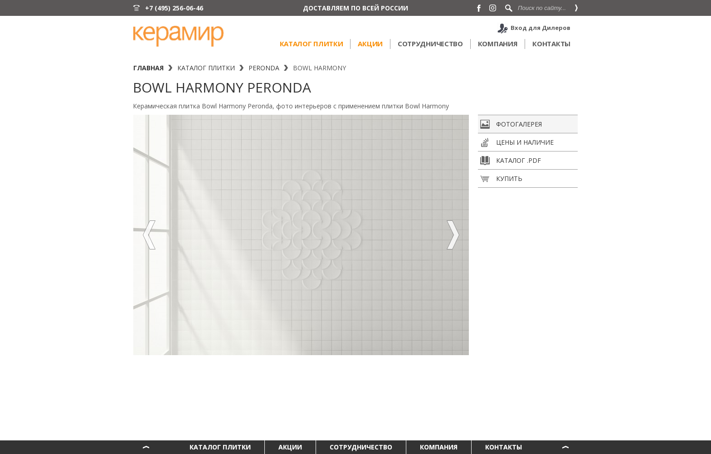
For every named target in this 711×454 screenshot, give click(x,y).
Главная (148, 67)
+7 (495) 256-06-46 (174, 8)
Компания (498, 43)
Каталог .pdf (510, 160)
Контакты (551, 43)
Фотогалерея (511, 124)
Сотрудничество (430, 43)
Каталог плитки (311, 43)
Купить (501, 178)
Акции (370, 43)
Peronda (263, 67)
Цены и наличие (517, 142)
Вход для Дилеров (540, 28)
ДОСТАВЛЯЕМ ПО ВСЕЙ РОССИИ (355, 8)
